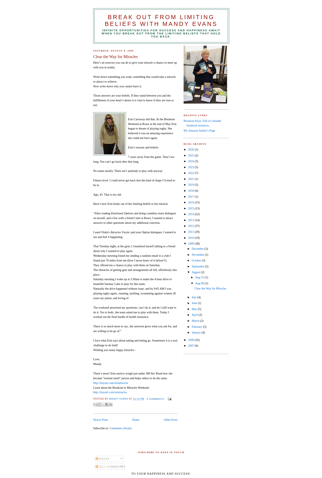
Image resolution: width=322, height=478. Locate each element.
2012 (191, 225)
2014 (191, 214)
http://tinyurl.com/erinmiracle (110, 383)
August (196, 272)
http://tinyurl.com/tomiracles (110, 392)
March (196, 320)
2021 (191, 179)
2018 (191, 190)
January (196, 332)
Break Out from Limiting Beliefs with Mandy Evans (161, 20)
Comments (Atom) (120, 428)
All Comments (110, 466)
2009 (191, 243)
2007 (191, 345)
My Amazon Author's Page (199, 130)
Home (135, 419)
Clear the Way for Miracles (115, 56)
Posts (102, 459)
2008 (191, 340)
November (198, 254)
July (194, 297)
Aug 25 (200, 277)
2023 (191, 167)
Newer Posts (100, 419)
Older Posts (170, 419)
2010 (191, 237)
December (198, 248)
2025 (191, 155)
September (198, 266)
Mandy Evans (119, 399)
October (197, 260)
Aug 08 (200, 283)
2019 (191, 184)
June (195, 303)
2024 (191, 161)
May (195, 309)
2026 (191, 149)
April (195, 314)
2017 (191, 196)
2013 (191, 220)
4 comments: (156, 399)
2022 (191, 173)
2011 (191, 231)
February (197, 326)
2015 (191, 208)
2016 (191, 202)
